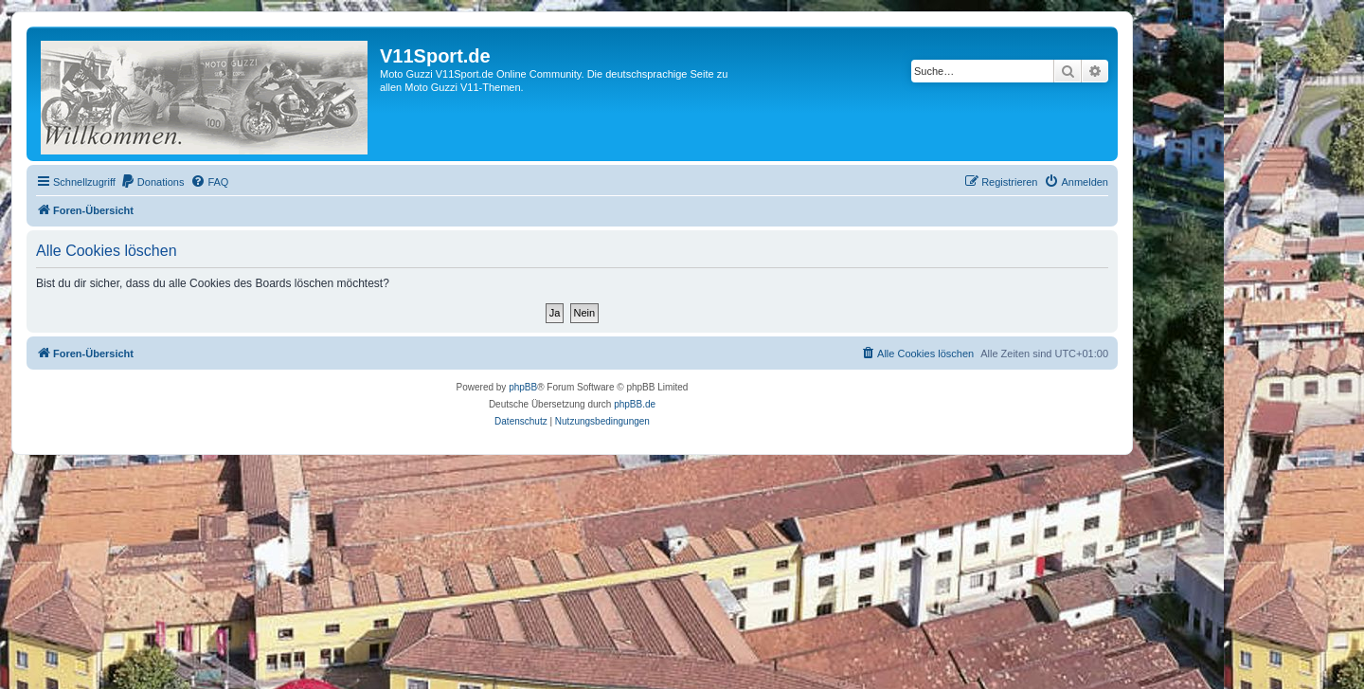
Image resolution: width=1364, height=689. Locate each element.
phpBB (523, 387)
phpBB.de (634, 404)
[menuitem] (152, 182)
